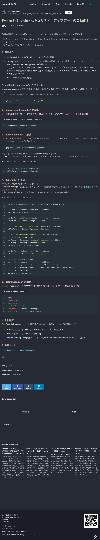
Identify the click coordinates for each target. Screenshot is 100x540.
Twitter (6, 531)
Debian (13, 384)
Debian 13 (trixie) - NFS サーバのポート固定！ (37, 466)
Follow (75, 13)
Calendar (68, 4)
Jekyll (26, 535)
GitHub (17, 531)
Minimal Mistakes (34, 535)
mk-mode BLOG (9, 4)
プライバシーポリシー (8, 528)
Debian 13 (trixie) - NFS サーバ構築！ (61, 466)
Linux (20, 384)
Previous (26, 428)
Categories (46, 4)
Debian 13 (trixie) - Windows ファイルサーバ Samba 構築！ (12, 468)
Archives (33, 4)
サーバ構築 (19, 389)
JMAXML (80, 4)
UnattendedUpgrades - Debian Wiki (22, 368)
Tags (57, 4)
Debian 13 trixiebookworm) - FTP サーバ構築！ (85, 468)
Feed (26, 531)
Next (74, 428)
